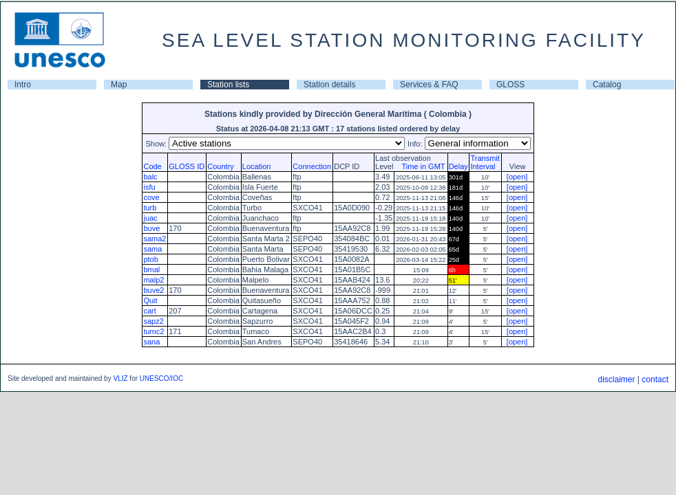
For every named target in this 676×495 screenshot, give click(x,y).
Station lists (228, 84)
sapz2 (153, 321)
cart (149, 311)
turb (149, 208)
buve (151, 228)
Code (152, 166)
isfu (149, 187)
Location (256, 166)
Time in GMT (420, 166)
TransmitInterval (484, 162)
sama (152, 249)
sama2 (154, 238)
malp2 (153, 280)
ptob (150, 259)
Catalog (607, 84)
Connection (312, 166)
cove (151, 197)
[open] (517, 177)
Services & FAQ (429, 84)
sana (151, 342)
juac (150, 218)
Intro (22, 84)
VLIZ (120, 378)
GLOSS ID (186, 166)
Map (119, 84)
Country (220, 166)
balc (150, 177)
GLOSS (510, 84)
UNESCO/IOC (161, 378)
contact (655, 379)
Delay (458, 166)
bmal (151, 269)
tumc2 (153, 331)
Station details (329, 84)
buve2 (153, 290)
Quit (150, 300)
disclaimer (616, 379)
